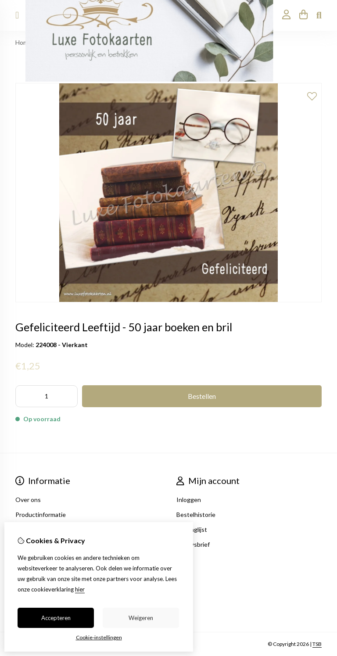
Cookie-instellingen (99, 637)
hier (80, 589)
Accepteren (56, 617)
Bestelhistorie (195, 514)
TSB (317, 644)
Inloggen (188, 499)
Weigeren (141, 617)
